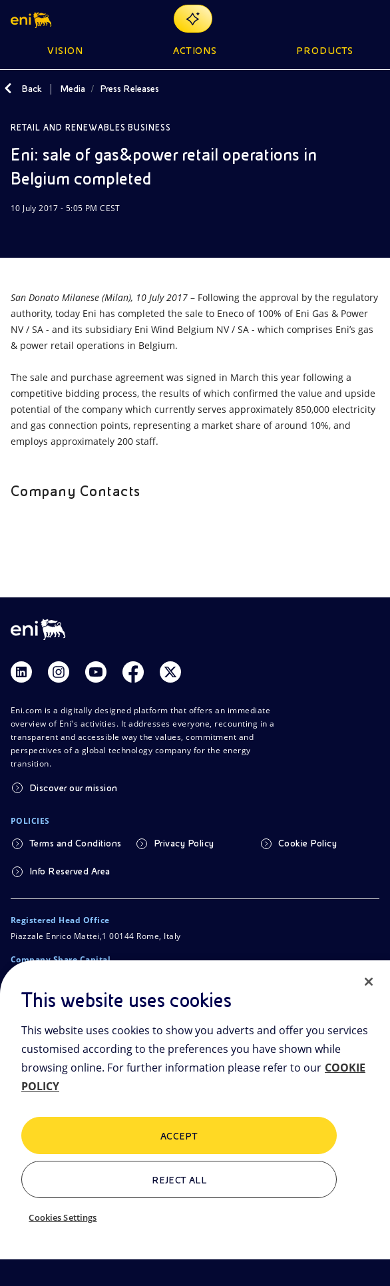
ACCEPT (179, 1136)
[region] (195, 1123)
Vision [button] (65, 50)
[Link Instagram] (58, 672)
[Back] (8, 89)
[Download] (19, 234)
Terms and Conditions (75, 843)
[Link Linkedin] (21, 672)
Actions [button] (195, 50)
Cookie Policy (307, 843)
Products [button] (324, 50)
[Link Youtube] (95, 672)
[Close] (368, 981)
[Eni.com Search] (339, 19)
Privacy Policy (184, 843)
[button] (32, 19)
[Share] (51, 234)
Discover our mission (73, 788)
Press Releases (129, 88)
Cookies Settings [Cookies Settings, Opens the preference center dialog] (63, 1217)
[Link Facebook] (133, 672)
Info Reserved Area (69, 871)
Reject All (179, 1180)
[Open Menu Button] (371, 19)
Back (31, 88)
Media (72, 88)
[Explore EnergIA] (193, 19)
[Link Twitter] (170, 672)
